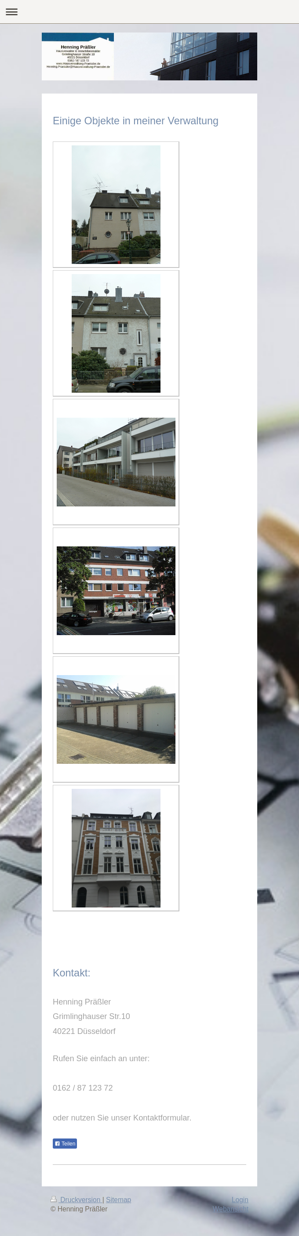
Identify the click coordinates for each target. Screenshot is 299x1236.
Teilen (65, 1144)
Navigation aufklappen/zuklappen (149, 11)
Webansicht (230, 1209)
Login (240, 1199)
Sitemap (118, 1199)
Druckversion (76, 1199)
